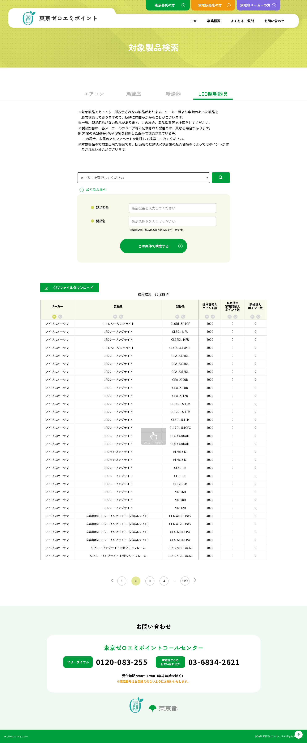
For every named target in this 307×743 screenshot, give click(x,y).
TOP (193, 20)
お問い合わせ (274, 20)
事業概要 (214, 20)
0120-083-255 (122, 662)
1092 (183, 581)
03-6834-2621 (214, 662)
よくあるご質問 (242, 20)
